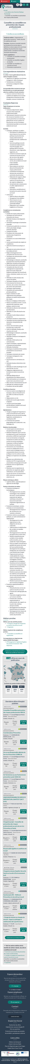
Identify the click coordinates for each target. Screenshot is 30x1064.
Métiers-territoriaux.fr (15, 1042)
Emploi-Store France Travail (15, 1048)
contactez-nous (15, 1016)
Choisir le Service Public (15, 1044)
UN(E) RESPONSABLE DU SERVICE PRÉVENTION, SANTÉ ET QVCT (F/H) (14, 799)
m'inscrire (15, 986)
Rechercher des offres (15, 1025)
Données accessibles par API (17, 1060)
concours (4, 1)
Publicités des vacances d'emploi (14, 1027)
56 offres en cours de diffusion (15, 34)
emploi (13, 1)
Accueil (5, 10)
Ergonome (9, 627)
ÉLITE (12, 924)
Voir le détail (23, 722)
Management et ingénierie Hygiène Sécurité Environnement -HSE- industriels (16, 643)
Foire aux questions (15, 1029)
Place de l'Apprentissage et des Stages (15, 1046)
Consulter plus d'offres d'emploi (15, 937)
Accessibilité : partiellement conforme (15, 1033)
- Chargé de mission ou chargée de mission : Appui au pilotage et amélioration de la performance (14, 919)
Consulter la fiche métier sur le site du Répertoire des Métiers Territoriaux (15, 651)
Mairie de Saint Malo (16, 803)
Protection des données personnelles (15, 1031)
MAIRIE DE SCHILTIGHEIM (17, 853)
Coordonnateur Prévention (12, 733)
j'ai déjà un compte (15, 989)
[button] (23, 1027)
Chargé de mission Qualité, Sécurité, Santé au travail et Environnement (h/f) (14, 873)
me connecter (15, 1002)
